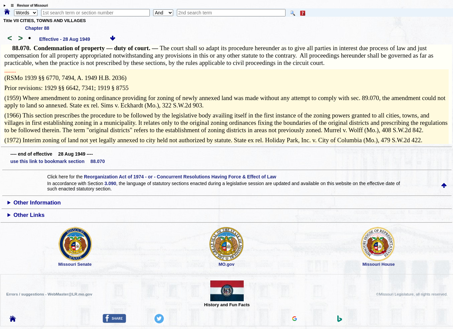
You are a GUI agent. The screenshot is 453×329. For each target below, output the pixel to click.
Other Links (28, 215)
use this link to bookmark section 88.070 (57, 161)
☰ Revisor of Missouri (27, 5)
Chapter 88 (37, 28)
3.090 (110, 183)
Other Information (37, 202)
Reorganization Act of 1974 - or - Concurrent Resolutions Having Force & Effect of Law (180, 176)
